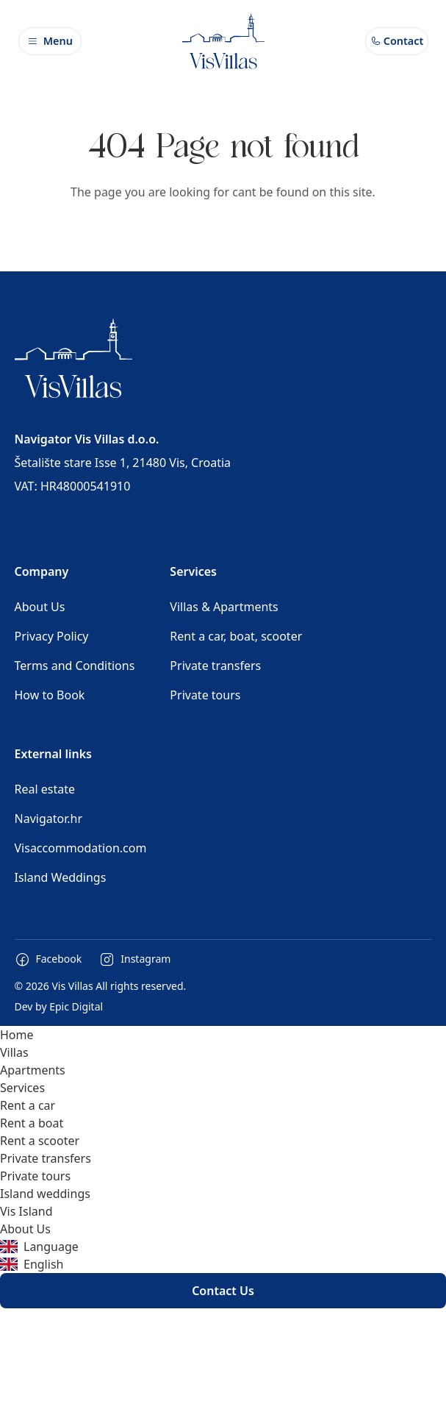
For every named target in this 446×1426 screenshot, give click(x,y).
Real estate (45, 789)
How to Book (50, 695)
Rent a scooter (39, 1141)
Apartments (32, 1070)
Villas (14, 1052)
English (31, 1264)
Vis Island (26, 1211)
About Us (40, 607)
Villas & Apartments (224, 607)
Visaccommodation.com (81, 848)
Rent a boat (31, 1123)
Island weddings (45, 1194)
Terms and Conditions (75, 665)
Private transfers (215, 665)
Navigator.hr (49, 818)
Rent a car (27, 1105)
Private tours (205, 695)
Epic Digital (76, 1006)
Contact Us (223, 1291)
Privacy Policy (52, 636)
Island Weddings (61, 877)
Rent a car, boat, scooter (236, 636)
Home (17, 1035)
